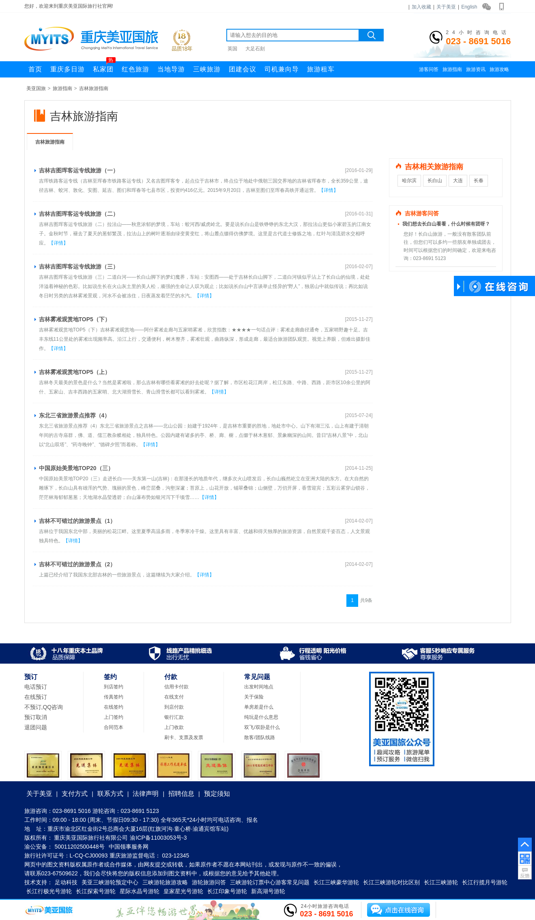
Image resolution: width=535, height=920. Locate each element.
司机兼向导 (281, 69)
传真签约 (113, 697)
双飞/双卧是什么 (261, 727)
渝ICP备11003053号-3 (158, 837)
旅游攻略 (499, 69)
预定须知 (217, 793)
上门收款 (174, 727)
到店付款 (174, 707)
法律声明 (146, 793)
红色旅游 (135, 69)
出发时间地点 (258, 687)
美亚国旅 (36, 88)
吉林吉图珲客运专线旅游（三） (78, 266)
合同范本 (113, 727)
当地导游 (171, 69)
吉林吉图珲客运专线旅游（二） (78, 214)
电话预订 (35, 687)
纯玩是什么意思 (261, 717)
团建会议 (242, 69)
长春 (478, 180)
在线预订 (35, 697)
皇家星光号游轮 (183, 891)
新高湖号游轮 (268, 891)
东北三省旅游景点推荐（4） (74, 415)
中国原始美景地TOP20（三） (76, 468)
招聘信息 (181, 793)
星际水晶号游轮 (139, 891)
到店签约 (113, 687)
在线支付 (174, 697)
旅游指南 (452, 69)
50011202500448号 (80, 846)
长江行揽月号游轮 (484, 882)
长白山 (435, 180)
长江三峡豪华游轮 (336, 882)
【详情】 (328, 190)
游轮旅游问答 (209, 882)
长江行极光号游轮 (49, 891)
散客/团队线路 (259, 737)
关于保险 (254, 697)
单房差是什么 (258, 707)
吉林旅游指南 (93, 88)
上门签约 (113, 717)
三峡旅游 (207, 69)
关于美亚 (446, 7)
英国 (232, 49)
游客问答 (428, 69)
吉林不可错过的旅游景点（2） (77, 564)
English (469, 7)
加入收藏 (421, 7)
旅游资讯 (476, 69)
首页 (35, 69)
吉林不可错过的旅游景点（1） (77, 521)
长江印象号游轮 (227, 891)
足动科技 (66, 882)
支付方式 (75, 793)
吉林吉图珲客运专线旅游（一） (78, 170)
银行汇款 (174, 717)
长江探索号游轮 (96, 891)
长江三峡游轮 (441, 882)
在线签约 (113, 707)
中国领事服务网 (128, 846)
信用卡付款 (176, 687)
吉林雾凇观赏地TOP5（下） (74, 319)
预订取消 (35, 717)
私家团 (104, 67)
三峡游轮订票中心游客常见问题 (269, 882)
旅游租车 (321, 69)
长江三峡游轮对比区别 (391, 882)
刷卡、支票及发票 (183, 737)
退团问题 (35, 727)
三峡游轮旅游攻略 (165, 882)
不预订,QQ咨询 (43, 707)
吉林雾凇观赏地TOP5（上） (74, 372)
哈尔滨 (409, 180)
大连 (458, 180)
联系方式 (110, 793)
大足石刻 (255, 49)
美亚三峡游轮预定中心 (110, 882)
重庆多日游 (67, 69)
